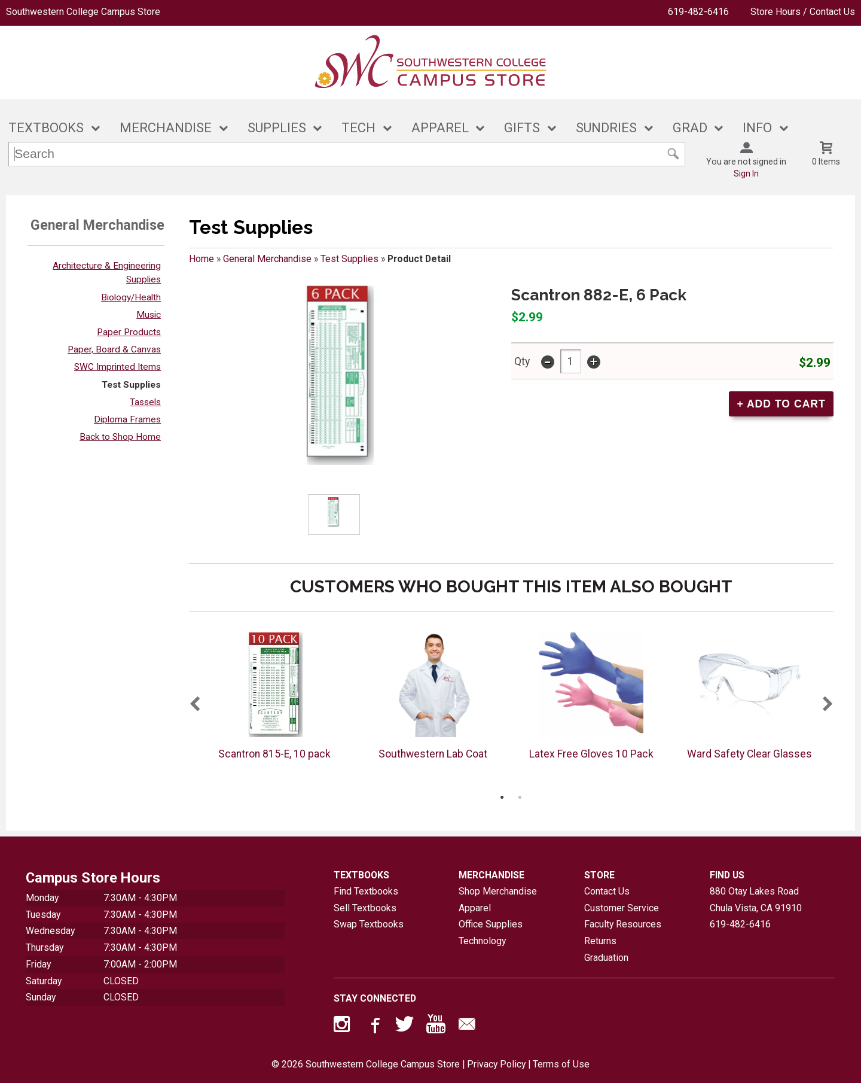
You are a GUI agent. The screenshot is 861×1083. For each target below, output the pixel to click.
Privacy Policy (496, 1064)
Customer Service (621, 908)
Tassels (145, 402)
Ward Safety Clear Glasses (749, 754)
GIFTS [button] (522, 127)
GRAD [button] (690, 127)
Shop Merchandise (498, 891)
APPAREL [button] (440, 127)
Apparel (475, 908)
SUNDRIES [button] (606, 127)
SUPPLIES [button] (277, 127)
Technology (482, 941)
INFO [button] (757, 127)
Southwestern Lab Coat (432, 754)
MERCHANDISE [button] (166, 127)
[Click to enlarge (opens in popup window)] (334, 514)
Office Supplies (491, 924)
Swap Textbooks (369, 924)
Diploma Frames (127, 419)
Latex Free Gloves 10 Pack (591, 754)
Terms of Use (561, 1064)
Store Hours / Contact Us (802, 11)
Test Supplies (131, 384)
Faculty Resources (622, 924)
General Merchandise (267, 258)
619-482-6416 (698, 11)
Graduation (606, 957)
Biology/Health (131, 297)
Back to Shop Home (120, 436)
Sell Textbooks (365, 908)
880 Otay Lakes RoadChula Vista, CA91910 (756, 900)
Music (148, 314)
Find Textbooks (366, 891)
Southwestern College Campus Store (83, 11)
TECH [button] (358, 127)
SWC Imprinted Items (117, 366)
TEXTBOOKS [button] (46, 127)
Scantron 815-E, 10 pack (274, 754)
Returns (600, 941)
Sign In (746, 173)
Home (201, 258)
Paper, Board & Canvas (114, 349)
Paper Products (129, 332)
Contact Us (607, 891)
